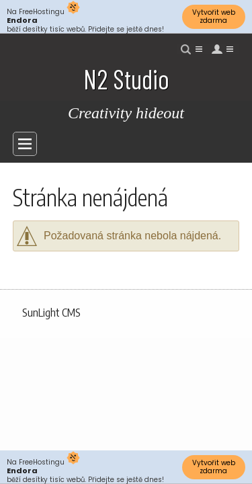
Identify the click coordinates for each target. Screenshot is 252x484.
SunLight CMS (51, 312)
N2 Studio (126, 79)
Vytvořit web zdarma (213, 16)
